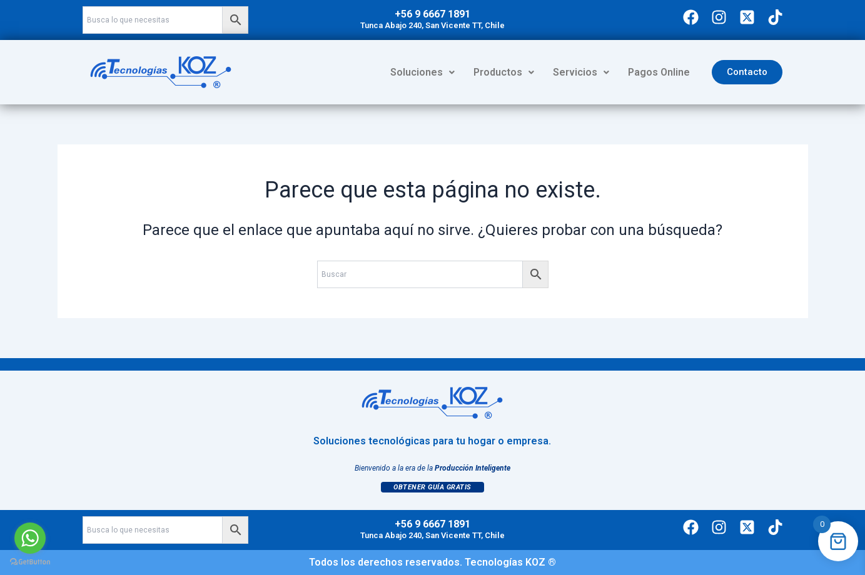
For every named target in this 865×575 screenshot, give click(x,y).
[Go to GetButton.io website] (30, 562)
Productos (503, 72)
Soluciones (422, 72)
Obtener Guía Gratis (432, 487)
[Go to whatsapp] (30, 538)
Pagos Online (659, 72)
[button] (422, 72)
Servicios (581, 72)
